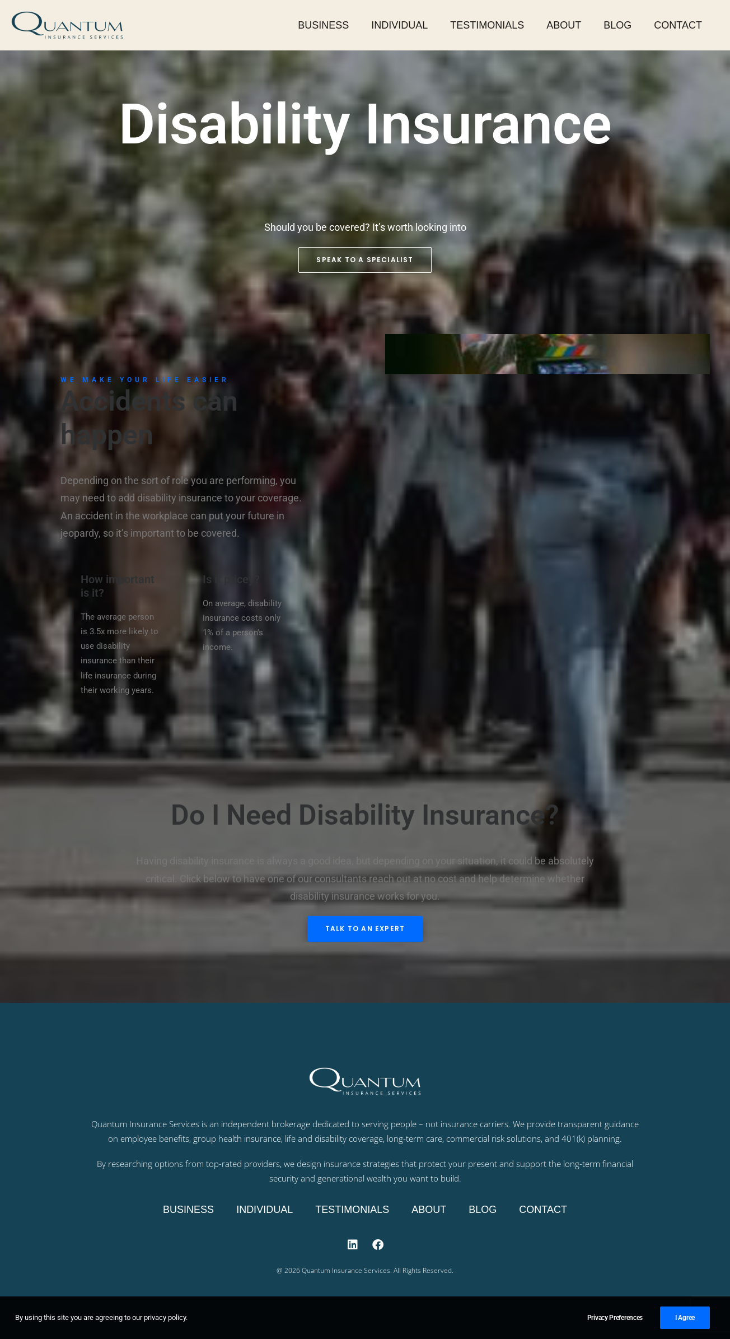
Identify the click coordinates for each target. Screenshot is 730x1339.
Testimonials (487, 25)
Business (323, 25)
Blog (617, 25)
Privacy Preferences (615, 1324)
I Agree (685, 1324)
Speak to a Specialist (364, 260)
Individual (399, 25)
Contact (678, 25)
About (563, 25)
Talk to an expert (365, 938)
